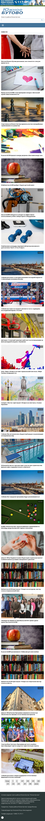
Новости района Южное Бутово (10, 17)
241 (8, 784)
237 (22, 781)
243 (19, 784)
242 (13, 784)
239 (33, 781)
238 (28, 781)
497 (25, 784)
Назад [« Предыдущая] (7, 781)
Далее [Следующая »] (36, 784)
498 (30, 784)
